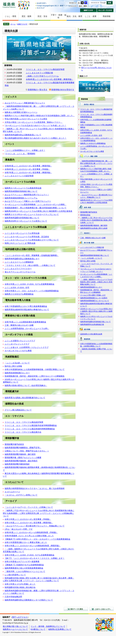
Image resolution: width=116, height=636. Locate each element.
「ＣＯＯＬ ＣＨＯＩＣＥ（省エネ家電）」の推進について (30, 265)
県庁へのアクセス (20, 617)
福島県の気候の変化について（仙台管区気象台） (26, 385)
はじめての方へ (53, 3)
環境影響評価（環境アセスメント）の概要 (23, 458)
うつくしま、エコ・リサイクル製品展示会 (23, 432)
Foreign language (53, 5)
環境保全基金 (85, 215)
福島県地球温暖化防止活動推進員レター (22, 259)
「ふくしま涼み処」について (17, 363)
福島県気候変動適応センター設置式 (93, 298)
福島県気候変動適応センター (17, 373)
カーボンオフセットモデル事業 (18, 351)
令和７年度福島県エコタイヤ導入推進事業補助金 (26, 306)
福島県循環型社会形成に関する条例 (93, 228)
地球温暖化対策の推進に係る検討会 (20, 587)
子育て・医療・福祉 (58, 16)
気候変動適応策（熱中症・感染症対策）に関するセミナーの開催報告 (35, 376)
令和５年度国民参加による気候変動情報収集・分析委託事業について (35, 369)
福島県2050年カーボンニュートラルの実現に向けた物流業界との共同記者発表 (38, 211)
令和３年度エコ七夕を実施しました (20, 584)
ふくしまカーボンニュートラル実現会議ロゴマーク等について (32, 240)
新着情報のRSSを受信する (62, 90)
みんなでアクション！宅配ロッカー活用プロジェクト (28, 201)
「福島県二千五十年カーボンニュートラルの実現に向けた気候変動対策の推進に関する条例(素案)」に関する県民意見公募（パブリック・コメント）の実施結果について (38, 513)
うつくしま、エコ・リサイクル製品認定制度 (45, 69)
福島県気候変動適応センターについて (94, 301)
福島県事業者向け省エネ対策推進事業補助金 (24, 568)
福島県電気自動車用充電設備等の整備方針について (27, 310)
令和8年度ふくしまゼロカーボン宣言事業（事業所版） (49, 79)
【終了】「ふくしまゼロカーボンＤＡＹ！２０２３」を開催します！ (35, 558)
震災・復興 (26, 16)
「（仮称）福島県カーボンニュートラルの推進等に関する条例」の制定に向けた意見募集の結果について (96, 281)
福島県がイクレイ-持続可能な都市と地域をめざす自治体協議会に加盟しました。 (40, 116)
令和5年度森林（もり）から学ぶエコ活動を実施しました (29, 536)
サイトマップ (53, 8)
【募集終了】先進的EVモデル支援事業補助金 (24, 565)
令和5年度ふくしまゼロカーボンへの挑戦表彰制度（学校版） (31, 532)
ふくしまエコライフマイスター (18, 269)
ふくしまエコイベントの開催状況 (19, 262)
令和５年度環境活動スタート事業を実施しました (26, 542)
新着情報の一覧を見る (37, 90)
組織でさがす (88, 10)
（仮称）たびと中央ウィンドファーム (42, 76)
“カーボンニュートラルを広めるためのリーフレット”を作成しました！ (35, 125)
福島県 (9, 5)
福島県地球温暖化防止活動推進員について (23, 135)
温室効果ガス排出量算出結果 (91, 334)
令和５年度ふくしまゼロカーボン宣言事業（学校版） (28, 519)
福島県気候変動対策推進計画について (21, 191)
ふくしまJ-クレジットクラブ (17, 344)
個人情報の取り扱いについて (15, 626)
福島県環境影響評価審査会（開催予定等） (23, 448)
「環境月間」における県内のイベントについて (25, 571)
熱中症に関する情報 (13, 366)
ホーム (12, 24)
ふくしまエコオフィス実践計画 (39, 73)
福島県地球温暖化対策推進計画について (22, 218)
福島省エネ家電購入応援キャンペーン (21, 112)
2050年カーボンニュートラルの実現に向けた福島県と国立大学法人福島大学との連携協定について (96, 311)
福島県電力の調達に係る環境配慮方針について (25, 398)
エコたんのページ (12, 492)
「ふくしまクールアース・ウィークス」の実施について (29, 507)
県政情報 (106, 16)
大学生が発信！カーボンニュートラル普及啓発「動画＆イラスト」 (34, 122)
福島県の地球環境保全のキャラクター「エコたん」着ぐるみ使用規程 (35, 488)
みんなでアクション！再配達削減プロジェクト (25, 103)
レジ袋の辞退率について (15, 575)
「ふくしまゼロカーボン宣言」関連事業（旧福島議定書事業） (32, 255)
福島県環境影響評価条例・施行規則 (20, 454)
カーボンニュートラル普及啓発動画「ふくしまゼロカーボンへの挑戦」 (35, 204)
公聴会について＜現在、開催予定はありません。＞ (27, 451)
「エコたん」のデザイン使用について (21, 495)
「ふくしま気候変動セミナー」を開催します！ (25, 150)
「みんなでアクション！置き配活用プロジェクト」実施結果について (35, 526)
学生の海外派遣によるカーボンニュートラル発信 (26, 119)
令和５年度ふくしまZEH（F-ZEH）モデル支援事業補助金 (29, 555)
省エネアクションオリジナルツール (20, 272)
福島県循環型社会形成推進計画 (92, 324)
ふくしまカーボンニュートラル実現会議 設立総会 (27, 237)
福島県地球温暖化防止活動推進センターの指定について (29, 600)
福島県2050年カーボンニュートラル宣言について (26, 221)
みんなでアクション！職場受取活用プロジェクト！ (27, 195)
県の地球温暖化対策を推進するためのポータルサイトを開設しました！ (35, 138)
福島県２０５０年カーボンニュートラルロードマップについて (32, 214)
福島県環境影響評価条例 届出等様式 (21, 461)
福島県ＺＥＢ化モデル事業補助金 (19, 294)
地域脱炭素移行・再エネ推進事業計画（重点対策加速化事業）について (35, 208)
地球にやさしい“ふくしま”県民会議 (20, 243)
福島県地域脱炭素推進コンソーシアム (21, 198)
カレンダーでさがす (105, 10)
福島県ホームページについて (15, 629)
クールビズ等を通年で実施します (93, 295)
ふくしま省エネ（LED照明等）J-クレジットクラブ (26, 347)
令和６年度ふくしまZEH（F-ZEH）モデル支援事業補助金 (29, 284)
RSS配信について (38, 629)
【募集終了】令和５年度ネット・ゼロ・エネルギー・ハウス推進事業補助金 (37, 539)
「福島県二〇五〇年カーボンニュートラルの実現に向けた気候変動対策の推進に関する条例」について (96, 220)
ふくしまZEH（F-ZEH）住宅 (17, 287)
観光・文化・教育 (74, 16)
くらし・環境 (10, 16)
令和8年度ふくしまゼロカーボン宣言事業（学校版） (27, 169)
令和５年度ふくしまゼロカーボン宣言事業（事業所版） (29, 523)
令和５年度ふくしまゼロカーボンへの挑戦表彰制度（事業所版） (33, 546)
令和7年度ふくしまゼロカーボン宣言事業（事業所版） (28, 172)
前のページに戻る (76, 609)
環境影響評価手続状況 (14, 444)
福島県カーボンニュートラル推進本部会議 (23, 188)
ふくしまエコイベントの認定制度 (19, 176)
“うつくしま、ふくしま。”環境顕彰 (20, 154)
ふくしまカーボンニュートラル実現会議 (22, 233)
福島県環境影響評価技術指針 (17, 464)
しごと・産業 (90, 16)
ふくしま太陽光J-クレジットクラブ (20, 341)
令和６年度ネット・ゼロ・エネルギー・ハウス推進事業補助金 (32, 291)
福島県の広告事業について (59, 629)
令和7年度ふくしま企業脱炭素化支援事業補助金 (25, 322)
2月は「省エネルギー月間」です (19, 529)
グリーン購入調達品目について (18, 410)
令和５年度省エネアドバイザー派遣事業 (22, 561)
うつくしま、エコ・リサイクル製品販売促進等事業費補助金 (31, 425)
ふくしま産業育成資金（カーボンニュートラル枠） (27, 328)
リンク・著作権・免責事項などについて (48, 626)
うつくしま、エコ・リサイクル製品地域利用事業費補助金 (30, 429)
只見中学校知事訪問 (13, 597)
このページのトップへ (101, 609)
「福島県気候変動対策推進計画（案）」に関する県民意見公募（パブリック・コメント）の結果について (96, 163)
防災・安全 (42, 16)
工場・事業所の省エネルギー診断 (19, 325)
